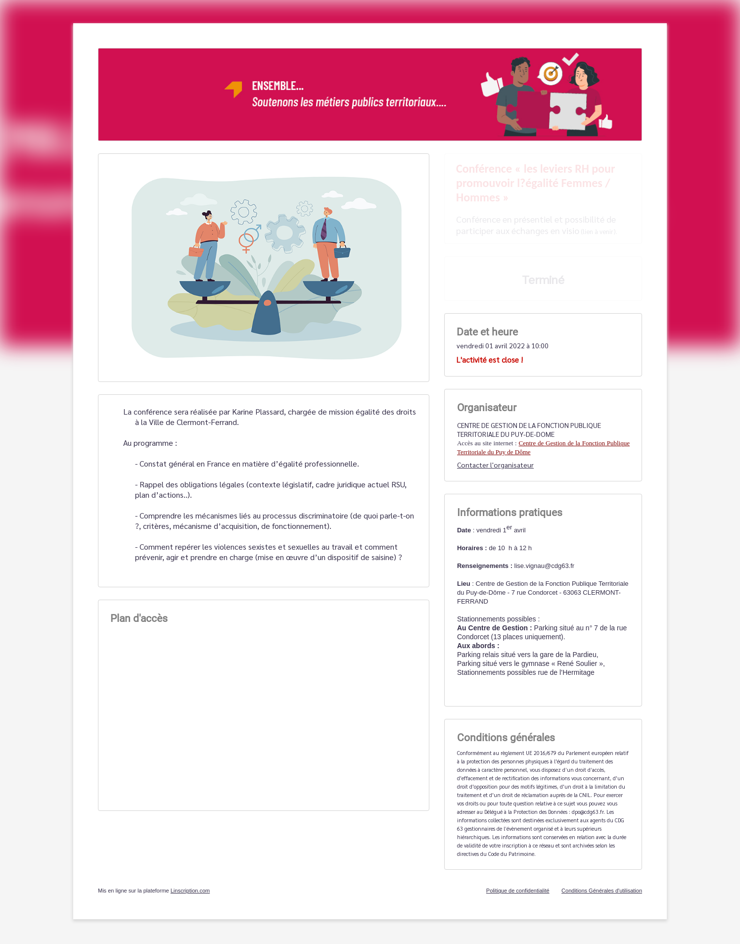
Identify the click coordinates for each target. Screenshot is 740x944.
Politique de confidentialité (518, 891)
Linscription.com (190, 891)
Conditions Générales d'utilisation (601, 891)
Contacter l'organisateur (495, 464)
